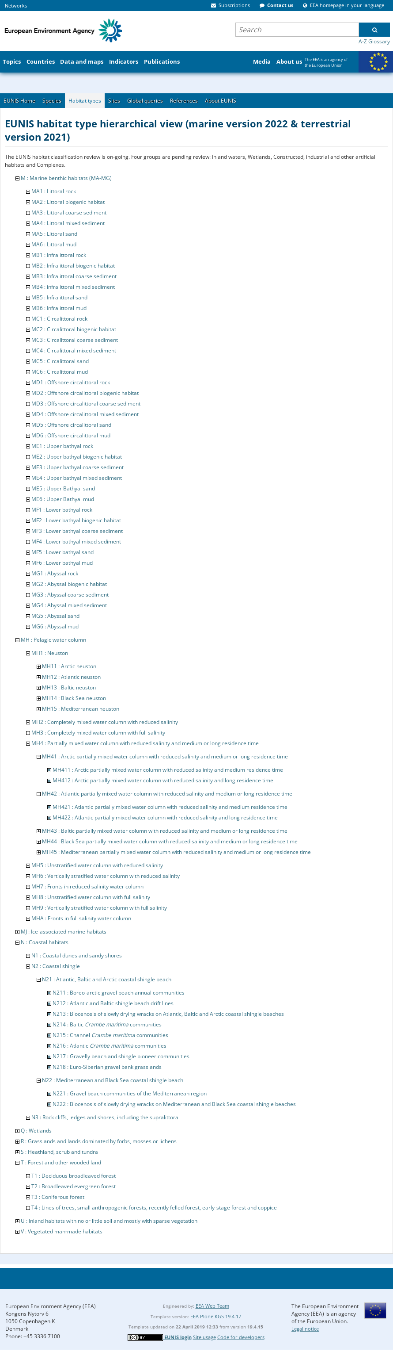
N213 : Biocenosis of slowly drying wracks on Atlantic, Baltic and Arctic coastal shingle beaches (168, 1014)
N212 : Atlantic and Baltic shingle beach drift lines (113, 1003)
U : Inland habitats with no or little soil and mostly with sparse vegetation (109, 1221)
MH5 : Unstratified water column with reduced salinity (97, 865)
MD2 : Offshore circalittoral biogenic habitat (85, 393)
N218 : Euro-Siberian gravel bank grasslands (107, 1067)
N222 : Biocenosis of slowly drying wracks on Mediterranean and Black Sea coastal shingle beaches (174, 1104)
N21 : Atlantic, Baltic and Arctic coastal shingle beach (106, 979)
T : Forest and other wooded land (61, 1162)
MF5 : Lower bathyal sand (62, 552)
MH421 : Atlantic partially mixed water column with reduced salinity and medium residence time (170, 807)
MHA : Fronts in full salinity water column (81, 918)
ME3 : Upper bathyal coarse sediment (77, 467)
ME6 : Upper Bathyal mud (62, 499)
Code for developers (241, 1337)
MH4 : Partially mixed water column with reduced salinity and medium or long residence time (145, 743)
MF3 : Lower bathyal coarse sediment (77, 531)
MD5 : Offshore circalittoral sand (71, 425)
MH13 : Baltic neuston (69, 687)
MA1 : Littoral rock (53, 191)
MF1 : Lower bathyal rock (61, 509)
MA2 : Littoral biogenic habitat (68, 202)
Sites (114, 100)
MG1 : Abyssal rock (54, 573)
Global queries (145, 100)
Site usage (204, 1337)
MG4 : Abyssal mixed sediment (69, 605)
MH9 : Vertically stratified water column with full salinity (99, 907)
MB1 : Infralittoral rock (58, 255)
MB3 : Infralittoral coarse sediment (74, 276)
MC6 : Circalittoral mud (59, 371)
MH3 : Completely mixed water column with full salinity (98, 732)
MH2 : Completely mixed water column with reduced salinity (104, 722)
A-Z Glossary (374, 41)
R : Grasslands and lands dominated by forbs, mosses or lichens (99, 1141)
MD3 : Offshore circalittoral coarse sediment (85, 403)
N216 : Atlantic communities (109, 1045)
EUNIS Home (19, 100)
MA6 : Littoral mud (53, 244)
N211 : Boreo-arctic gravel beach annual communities (119, 992)
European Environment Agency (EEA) (50, 1306)
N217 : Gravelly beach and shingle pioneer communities (121, 1056)
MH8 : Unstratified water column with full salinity (90, 897)
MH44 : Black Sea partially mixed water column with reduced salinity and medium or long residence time (170, 841)
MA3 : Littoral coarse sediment (68, 212)
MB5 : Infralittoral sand (59, 297)
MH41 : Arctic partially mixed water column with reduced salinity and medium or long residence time (165, 756)
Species (51, 100)
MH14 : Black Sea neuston (74, 698)
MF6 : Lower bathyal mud (62, 562)
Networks (16, 5)
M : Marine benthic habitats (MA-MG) (66, 178)
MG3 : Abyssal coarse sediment (70, 594)
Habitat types (84, 100)
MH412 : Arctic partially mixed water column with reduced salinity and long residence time (163, 780)
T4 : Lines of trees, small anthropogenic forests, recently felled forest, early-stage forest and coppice (154, 1207)
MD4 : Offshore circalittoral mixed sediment (85, 414)
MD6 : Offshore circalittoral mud (70, 435)
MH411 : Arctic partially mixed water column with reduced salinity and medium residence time (168, 769)
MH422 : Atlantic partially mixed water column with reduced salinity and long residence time (165, 817)
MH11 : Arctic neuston (69, 666)
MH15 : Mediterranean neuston (80, 708)
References (184, 100)
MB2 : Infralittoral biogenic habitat (73, 265)
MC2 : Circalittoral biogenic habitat (73, 329)
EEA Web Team (212, 1305)
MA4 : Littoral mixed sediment (68, 223)
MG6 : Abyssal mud (55, 626)
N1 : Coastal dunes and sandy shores (76, 955)
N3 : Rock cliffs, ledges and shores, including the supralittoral (105, 1117)
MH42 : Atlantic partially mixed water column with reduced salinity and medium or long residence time (167, 793)
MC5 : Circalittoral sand (60, 361)
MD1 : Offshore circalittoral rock (70, 382)
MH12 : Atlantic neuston (71, 677)
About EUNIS (220, 100)
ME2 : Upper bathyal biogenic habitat (76, 456)
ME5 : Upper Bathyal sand (63, 488)
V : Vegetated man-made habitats (61, 1231)
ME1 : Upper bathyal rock (62, 446)
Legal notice (305, 1328)
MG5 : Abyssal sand (55, 616)
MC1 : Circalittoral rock (59, 318)
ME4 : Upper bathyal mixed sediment (76, 478)
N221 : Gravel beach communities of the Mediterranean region (130, 1093)
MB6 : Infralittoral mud (59, 308)
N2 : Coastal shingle (55, 966)
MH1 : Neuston (49, 653)
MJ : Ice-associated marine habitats (63, 931)
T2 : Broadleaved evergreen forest (73, 1186)
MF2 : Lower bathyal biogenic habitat (76, 520)
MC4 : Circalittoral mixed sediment (73, 350)
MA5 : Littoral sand (54, 233)
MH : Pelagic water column (53, 639)
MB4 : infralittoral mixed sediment (73, 287)
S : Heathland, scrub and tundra (59, 1152)
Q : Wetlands (36, 1130)
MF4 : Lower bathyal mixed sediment (76, 541)
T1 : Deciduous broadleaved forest (73, 1175)
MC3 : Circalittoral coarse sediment (74, 340)
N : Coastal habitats (44, 942)
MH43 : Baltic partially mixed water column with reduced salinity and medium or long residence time (164, 830)
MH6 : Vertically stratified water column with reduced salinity (105, 876)
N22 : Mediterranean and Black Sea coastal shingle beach (112, 1080)
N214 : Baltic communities (107, 1024)
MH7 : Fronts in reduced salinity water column (87, 886)
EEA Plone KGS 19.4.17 (215, 1316)
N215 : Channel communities (110, 1035)
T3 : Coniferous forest (57, 1197)
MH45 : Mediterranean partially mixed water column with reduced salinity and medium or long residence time (176, 852)
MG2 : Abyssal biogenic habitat (69, 584)
